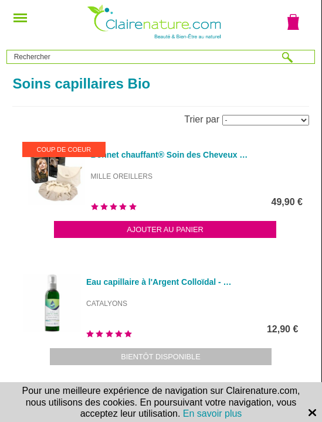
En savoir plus (212, 413)
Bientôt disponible (161, 356)
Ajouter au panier (165, 229)
